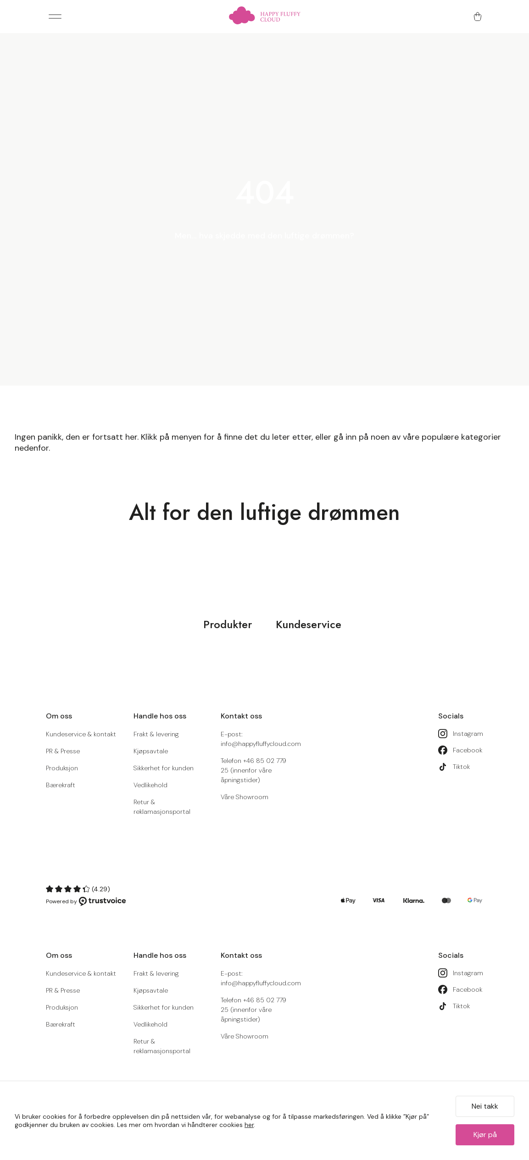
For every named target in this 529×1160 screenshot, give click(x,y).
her (249, 1125)
